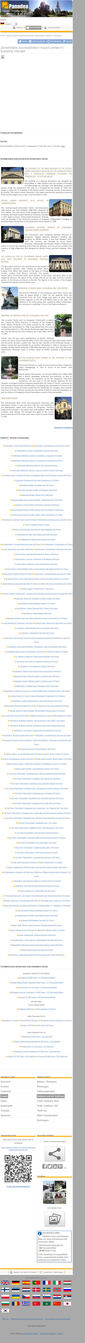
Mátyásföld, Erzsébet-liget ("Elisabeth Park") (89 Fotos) (37, 686)
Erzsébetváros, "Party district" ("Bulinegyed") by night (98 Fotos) (37, 940)
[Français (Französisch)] (47, 1283)
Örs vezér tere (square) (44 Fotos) (16, 715)
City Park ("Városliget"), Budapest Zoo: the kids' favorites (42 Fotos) (37, 798)
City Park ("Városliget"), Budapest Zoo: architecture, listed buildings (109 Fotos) (37, 788)
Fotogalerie (57, 36)
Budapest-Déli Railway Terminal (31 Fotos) (37, 920)
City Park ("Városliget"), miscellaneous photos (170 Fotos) (37, 857)
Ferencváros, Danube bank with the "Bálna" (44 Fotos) (37, 554)
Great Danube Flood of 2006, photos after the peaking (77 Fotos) (37, 515)
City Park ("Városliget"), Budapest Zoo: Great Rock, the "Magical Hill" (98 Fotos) (37, 808)
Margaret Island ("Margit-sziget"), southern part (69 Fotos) (37, 676)
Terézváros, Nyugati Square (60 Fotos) (18, 735)
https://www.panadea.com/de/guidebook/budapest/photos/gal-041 (18, 1148)
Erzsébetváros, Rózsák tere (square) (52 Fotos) (37, 539)
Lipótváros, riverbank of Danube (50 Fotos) (37, 633)
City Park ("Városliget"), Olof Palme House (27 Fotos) (37, 852)
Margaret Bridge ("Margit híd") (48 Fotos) (37, 495)
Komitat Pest (37, 987)
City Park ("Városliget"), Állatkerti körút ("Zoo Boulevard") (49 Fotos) (37, 828)
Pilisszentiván (46, 1009)
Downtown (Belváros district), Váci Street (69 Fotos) (37, 465)
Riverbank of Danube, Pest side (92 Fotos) (55, 520)
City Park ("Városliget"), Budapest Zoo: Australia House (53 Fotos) (37, 783)
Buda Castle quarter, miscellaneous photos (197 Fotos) (37, 769)
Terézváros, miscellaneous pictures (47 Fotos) (53, 735)
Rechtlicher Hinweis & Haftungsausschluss (27, 1319)
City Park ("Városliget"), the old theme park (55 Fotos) (37, 833)
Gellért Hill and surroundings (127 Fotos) (56, 584)
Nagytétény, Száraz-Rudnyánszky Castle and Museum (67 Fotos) (37, 701)
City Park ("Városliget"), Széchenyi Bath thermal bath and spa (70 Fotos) (37, 838)
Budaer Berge (39, 36)
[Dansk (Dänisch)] (36, 1290)
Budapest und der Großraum (23, 36)
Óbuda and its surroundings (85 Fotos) (53, 706)
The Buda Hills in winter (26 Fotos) (17, 475)
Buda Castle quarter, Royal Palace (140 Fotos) (54, 759)
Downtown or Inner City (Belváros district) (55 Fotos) (37, 450)
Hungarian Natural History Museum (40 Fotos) (37, 749)
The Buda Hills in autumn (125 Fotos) (55, 900)
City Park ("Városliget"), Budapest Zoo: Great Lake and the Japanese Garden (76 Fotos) (37, 813)
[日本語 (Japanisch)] (67, 1304)
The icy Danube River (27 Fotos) (37, 524)
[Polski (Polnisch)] (5, 1297)
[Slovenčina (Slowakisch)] (36, 1297)
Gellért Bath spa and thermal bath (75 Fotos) (20, 584)
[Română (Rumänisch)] (16, 1304)
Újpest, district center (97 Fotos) (56, 754)
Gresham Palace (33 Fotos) (57, 651)
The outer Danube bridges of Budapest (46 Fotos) (37, 490)
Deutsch (8, 24)
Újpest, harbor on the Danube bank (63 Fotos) (24, 754)
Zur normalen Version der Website (57, 1319)
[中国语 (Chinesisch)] (57, 1304)
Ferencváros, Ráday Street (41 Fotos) (17, 574)
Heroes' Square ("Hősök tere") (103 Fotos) (37, 589)
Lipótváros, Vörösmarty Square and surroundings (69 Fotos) (37, 671)
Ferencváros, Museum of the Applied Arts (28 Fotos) (37, 564)
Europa (45, 1025)
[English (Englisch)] (5, 1283)
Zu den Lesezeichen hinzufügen (18, 1186)
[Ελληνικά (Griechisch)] (26, 1304)
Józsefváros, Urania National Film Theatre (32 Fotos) (37, 608)
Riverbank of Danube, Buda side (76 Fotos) (20, 520)
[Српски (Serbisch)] (67, 1297)
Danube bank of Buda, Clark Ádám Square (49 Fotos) (37, 915)
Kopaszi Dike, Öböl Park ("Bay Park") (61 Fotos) (53, 623)
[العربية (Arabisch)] (47, 1304)
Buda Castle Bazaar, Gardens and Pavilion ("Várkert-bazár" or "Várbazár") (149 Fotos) (37, 905)
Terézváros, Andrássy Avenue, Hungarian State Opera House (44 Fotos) (37, 725)
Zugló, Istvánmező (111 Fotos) (50, 862)
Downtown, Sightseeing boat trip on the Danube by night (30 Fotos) (36, 955)
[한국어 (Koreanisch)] (5, 1311)
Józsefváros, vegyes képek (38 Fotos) (37, 613)
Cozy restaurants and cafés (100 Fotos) (18, 549)
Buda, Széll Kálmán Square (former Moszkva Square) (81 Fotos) (37, 925)
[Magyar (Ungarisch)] (67, 1283)
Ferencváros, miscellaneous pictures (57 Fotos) (52, 574)
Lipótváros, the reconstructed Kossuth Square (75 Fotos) (37, 886)
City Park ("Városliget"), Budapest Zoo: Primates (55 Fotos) (37, 793)
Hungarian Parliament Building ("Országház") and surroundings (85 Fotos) (37, 647)
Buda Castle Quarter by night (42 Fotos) (37, 950)
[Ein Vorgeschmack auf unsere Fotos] (54, 1219)
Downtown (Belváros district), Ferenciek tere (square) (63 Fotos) (37, 460)
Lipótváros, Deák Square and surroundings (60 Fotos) (37, 628)
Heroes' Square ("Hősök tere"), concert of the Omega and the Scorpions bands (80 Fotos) (37, 593)
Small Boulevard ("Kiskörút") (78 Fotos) (18, 623)
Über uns (5, 1319)
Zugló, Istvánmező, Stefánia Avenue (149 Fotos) (37, 935)
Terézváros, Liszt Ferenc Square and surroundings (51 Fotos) (37, 730)
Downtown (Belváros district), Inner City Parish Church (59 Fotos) (37, 470)
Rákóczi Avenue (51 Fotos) (41, 715)
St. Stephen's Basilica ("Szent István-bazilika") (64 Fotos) (37, 656)
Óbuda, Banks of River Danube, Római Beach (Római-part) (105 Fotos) (37, 711)
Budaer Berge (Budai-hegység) (37, 982)
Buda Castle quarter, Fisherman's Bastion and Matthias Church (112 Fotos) (37, 764)
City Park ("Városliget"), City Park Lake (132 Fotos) (37, 842)
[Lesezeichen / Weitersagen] (54, 1153)
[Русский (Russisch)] (67, 1290)
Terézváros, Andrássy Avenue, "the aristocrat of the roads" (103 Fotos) (37, 720)
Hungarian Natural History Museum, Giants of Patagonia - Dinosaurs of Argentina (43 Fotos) (37, 742)
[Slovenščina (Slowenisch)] (47, 1297)
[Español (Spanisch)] (26, 1283)
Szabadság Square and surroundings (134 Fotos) (26, 651)
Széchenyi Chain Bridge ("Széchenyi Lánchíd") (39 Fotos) (37, 505)
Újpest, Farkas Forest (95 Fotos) (22, 930)
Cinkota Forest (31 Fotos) (19, 696)
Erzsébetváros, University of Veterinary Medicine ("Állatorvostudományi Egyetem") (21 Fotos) (37, 874)
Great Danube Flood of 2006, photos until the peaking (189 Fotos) (37, 510)
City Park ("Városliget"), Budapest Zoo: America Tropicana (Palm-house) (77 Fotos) (37, 818)
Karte (63, 146)
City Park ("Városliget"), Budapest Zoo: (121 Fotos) (37, 823)
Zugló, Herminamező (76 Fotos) (24, 862)
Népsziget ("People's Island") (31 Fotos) (21, 706)
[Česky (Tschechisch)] (26, 1297)
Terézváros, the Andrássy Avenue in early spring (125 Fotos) (37, 881)
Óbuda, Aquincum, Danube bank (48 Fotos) (22, 900)
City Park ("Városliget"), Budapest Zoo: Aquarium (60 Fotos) (37, 778)
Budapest (48, 36)
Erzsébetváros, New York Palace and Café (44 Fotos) (37, 534)
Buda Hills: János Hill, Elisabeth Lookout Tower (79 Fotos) (37, 598)
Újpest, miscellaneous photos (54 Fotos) (18, 759)
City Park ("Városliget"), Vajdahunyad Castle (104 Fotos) (37, 847)
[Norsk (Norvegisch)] (57, 1290)
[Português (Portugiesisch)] (36, 1283)
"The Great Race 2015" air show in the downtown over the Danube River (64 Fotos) (37, 896)
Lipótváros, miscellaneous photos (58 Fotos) (37, 666)
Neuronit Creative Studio (29, 1333)
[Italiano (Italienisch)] (57, 1283)
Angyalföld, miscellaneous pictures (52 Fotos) (52, 446)
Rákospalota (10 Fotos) (63, 715)
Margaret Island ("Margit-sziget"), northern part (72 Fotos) (37, 681)
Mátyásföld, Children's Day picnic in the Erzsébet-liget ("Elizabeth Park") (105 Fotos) (37, 691)
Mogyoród (44, 1333)
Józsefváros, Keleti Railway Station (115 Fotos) (37, 603)
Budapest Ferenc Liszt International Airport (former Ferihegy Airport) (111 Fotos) (37, 579)
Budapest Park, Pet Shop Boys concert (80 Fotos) (52, 475)
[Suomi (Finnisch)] (5, 1290)
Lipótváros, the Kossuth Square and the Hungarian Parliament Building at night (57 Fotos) (37, 640)
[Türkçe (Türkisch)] (36, 1304)
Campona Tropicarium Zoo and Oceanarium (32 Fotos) (37, 480)
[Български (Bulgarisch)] (5, 1304)
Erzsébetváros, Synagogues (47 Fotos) (57, 544)
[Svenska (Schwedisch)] (47, 1290)
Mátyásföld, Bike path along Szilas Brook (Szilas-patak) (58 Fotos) (37, 945)
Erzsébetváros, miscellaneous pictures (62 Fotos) (21, 544)
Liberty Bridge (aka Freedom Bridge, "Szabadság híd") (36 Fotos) (37, 500)
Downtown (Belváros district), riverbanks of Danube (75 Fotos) (37, 455)
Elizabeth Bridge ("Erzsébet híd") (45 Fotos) (37, 485)
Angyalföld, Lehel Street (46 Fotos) (18, 446)
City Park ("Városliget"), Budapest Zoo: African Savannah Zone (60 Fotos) (37, 773)
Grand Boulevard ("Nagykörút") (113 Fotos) (48, 696)
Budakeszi (27, 1009)
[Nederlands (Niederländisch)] (26, 1290)
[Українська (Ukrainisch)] (16, 1297)
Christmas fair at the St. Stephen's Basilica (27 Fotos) (37, 661)
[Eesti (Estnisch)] (16, 1290)
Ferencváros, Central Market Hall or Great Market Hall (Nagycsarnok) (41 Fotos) (37, 569)
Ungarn (9, 36)
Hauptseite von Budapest (63, 427)
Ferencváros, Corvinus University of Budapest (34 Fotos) (37, 559)
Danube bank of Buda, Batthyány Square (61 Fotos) (37, 910)
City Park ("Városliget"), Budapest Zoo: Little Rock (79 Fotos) (37, 803)
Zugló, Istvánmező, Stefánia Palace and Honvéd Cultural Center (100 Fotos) (37, 867)
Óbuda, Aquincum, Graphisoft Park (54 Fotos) (37, 891)
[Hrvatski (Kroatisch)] (57, 1297)
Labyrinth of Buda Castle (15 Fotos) (51, 930)
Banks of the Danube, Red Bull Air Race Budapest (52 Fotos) (37, 529)
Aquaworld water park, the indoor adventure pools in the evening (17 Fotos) (37, 618)
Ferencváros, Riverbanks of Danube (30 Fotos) (54, 549)
